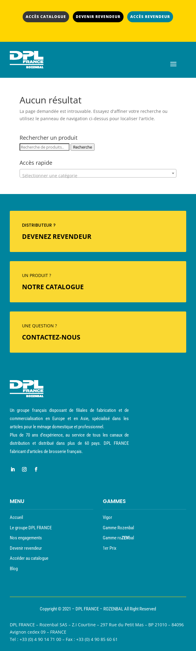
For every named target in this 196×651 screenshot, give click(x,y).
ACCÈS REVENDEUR (150, 16)
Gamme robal (118, 538)
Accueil (16, 517)
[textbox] (98, 175)
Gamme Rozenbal (118, 528)
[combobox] (98, 173)
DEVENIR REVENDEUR (98, 16)
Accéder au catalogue (29, 558)
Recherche (82, 147)
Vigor (107, 517)
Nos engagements (26, 538)
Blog (14, 568)
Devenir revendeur (26, 548)
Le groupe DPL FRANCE (31, 528)
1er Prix (109, 548)
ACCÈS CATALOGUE (46, 16)
